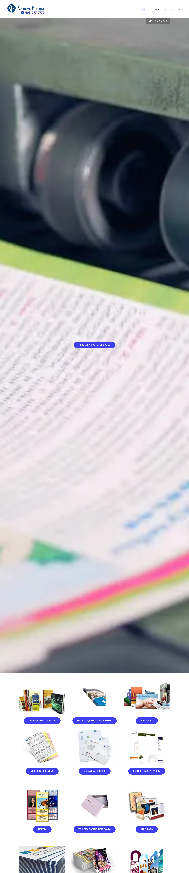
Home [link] (143, 9)
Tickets (42, 829)
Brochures (147, 721)
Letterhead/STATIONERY (146, 771)
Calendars (147, 829)
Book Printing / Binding (42, 721)
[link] (25, 9)
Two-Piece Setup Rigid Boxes (94, 829)
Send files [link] (177, 9)
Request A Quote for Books (94, 345)
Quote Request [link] (159, 9)
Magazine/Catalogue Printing (94, 721)
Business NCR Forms (42, 771)
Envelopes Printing (94, 771)
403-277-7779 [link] (158, 21)
